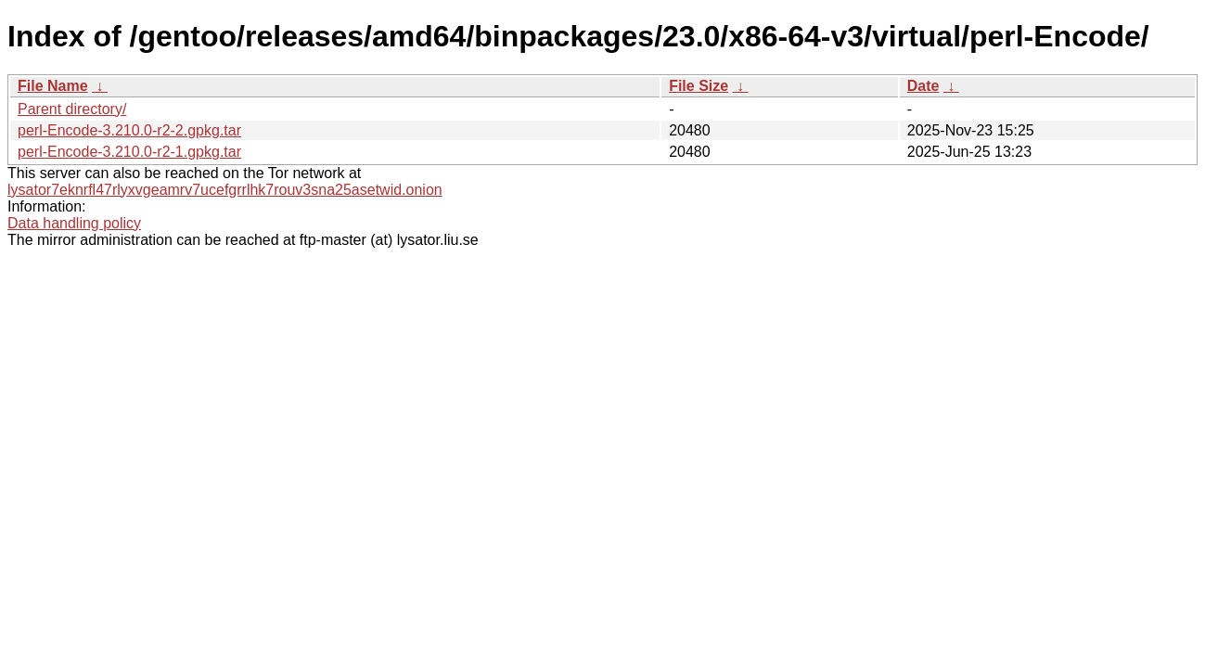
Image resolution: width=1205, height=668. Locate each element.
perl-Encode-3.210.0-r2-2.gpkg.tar (129, 130)
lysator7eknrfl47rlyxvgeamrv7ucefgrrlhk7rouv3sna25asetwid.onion (224, 190)
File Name (53, 86)
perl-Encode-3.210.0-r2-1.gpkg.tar (129, 152)
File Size (698, 86)
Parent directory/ (72, 109)
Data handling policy (74, 223)
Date (923, 86)
